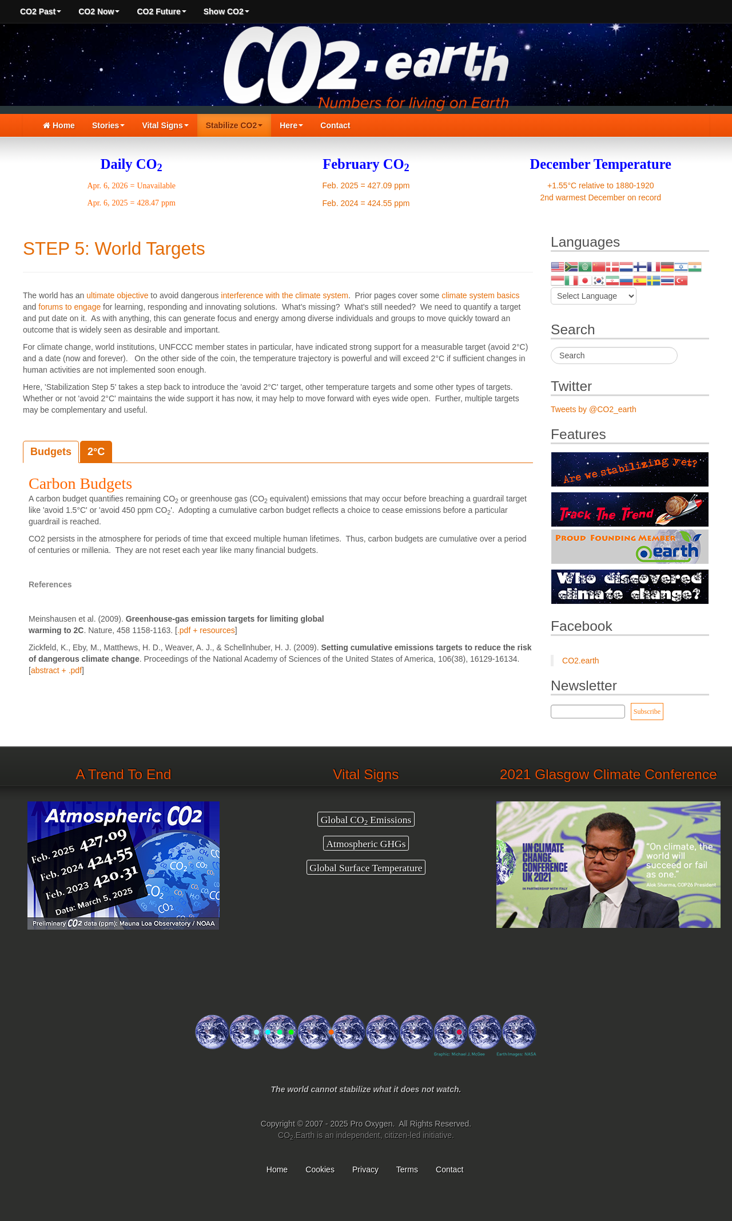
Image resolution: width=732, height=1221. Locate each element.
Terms (407, 1169)
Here (291, 125)
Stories (108, 125)
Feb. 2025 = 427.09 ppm (366, 185)
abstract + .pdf (56, 670)
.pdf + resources (206, 630)
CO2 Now (99, 11)
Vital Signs (165, 125)
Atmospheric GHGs (365, 843)
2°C (96, 451)
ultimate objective (117, 295)
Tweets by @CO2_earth (593, 409)
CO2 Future (161, 11)
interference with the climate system (284, 295)
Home (59, 125)
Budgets (50, 451)
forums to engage (69, 306)
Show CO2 (226, 11)
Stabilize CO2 (234, 125)
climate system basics (480, 295)
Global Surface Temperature (365, 867)
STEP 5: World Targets (114, 248)
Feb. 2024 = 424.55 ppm (366, 203)
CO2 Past (40, 11)
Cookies (320, 1169)
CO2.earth (580, 660)
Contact (335, 125)
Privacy (365, 1169)
